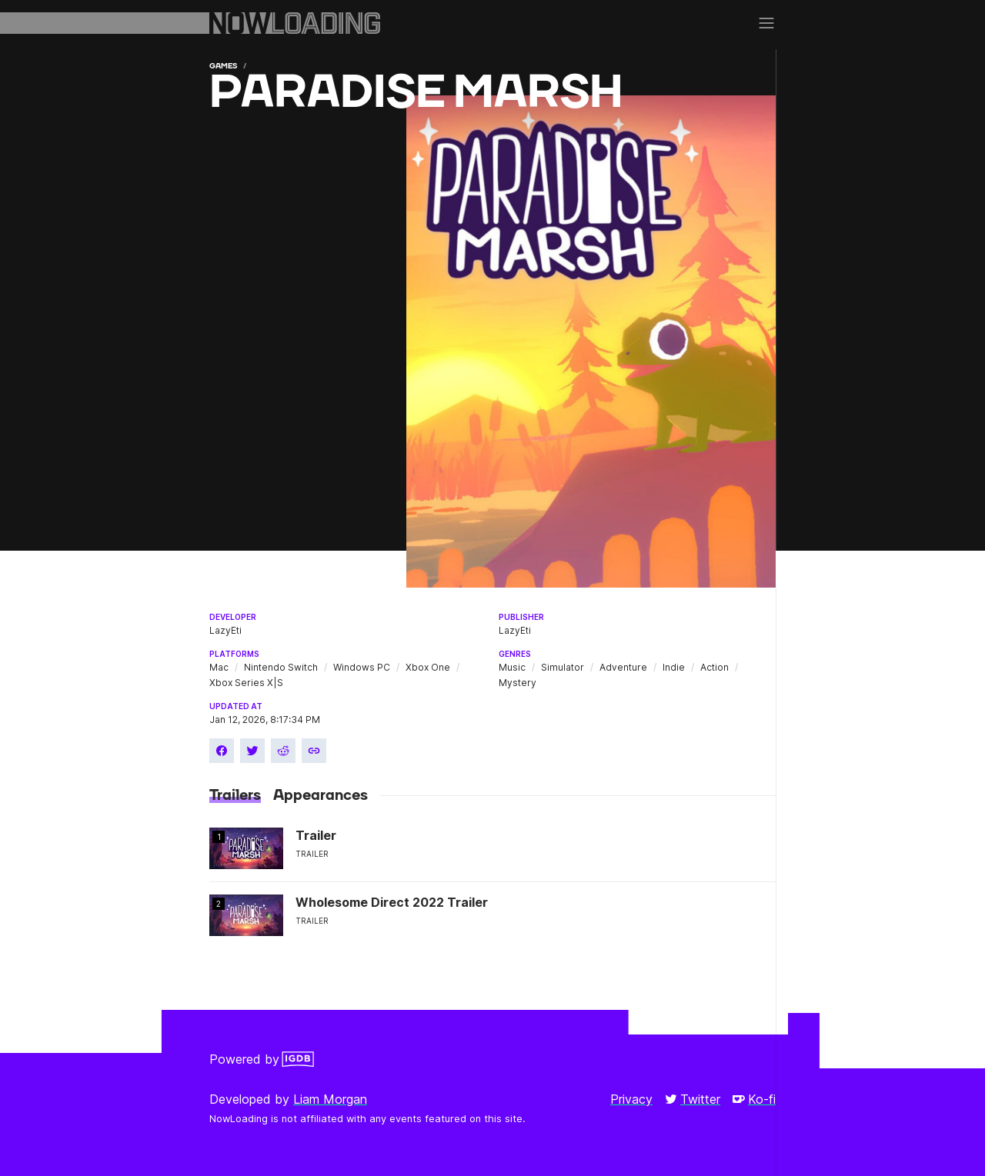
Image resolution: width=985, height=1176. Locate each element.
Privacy (631, 1099)
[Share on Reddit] (283, 750)
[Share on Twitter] (252, 750)
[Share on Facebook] (221, 750)
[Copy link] (314, 750)
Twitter (692, 1099)
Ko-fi (754, 1099)
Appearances (320, 795)
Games (223, 66)
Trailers (235, 795)
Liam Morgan (330, 1099)
